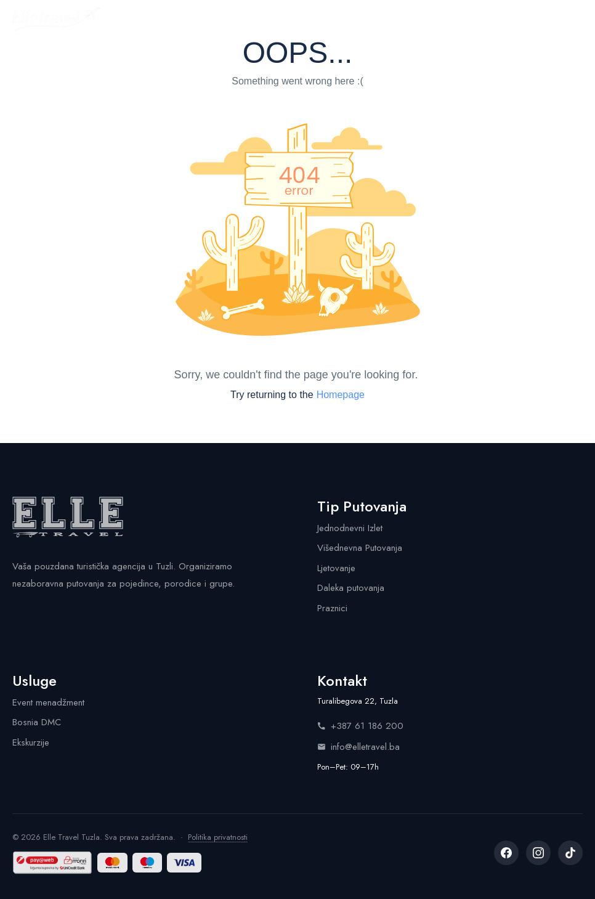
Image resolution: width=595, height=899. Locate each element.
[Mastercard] (112, 863)
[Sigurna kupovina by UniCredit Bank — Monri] (52, 862)
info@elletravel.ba (358, 747)
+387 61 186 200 (360, 726)
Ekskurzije (30, 742)
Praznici (332, 608)
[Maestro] (147, 863)
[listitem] (506, 852)
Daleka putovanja (350, 588)
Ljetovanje (336, 568)
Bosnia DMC (36, 722)
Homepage (341, 394)
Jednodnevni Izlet (349, 528)
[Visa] (184, 863)
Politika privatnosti (218, 837)
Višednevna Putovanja (359, 548)
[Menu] (571, 20)
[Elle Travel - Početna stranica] (56, 19)
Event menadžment (48, 702)
